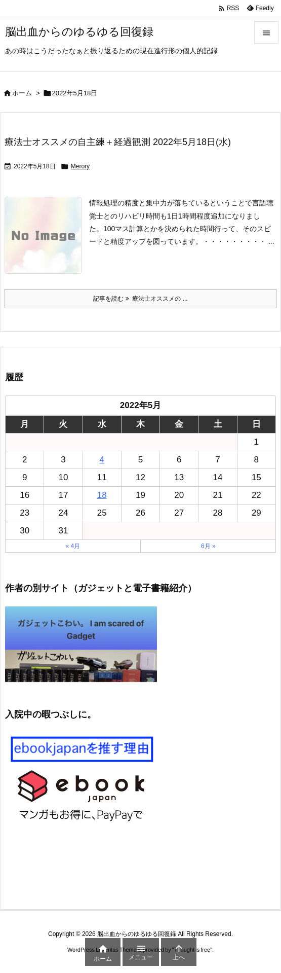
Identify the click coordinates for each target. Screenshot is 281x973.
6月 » (208, 546)
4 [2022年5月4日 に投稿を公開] (101, 459)
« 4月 (72, 546)
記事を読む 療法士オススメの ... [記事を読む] (140, 298)
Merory (80, 166)
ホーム (22, 93)
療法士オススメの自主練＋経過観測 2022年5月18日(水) (118, 142)
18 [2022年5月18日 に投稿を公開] (102, 495)
